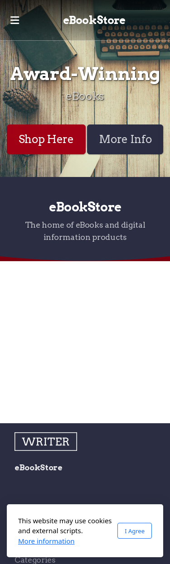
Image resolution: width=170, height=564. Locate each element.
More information (46, 540)
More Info (125, 139)
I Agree (135, 531)
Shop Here (46, 139)
